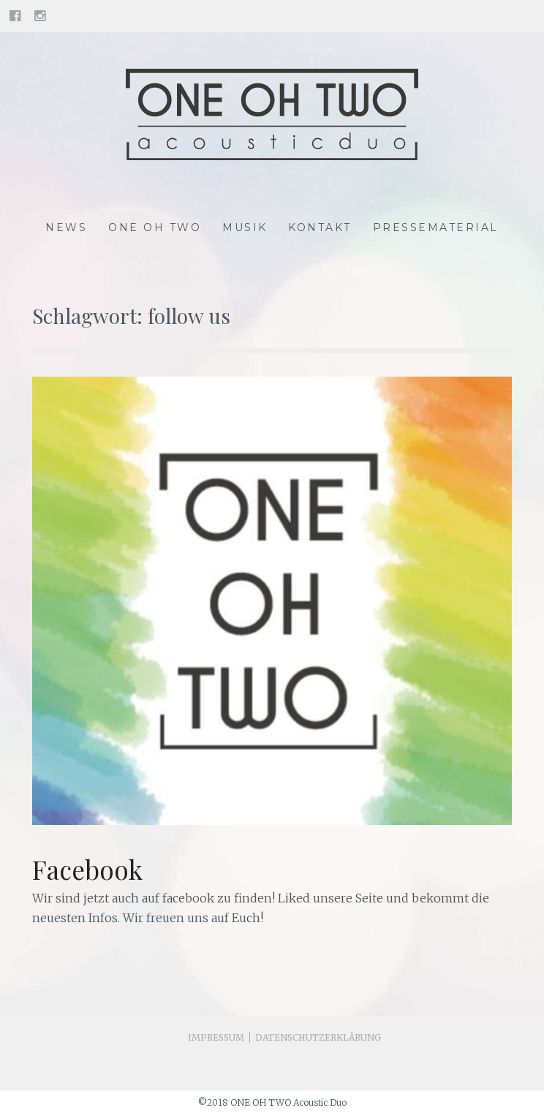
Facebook (87, 869)
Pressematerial (436, 227)
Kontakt (320, 227)
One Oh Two (154, 227)
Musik (245, 227)
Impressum (216, 1037)
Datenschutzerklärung (318, 1037)
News (66, 227)
